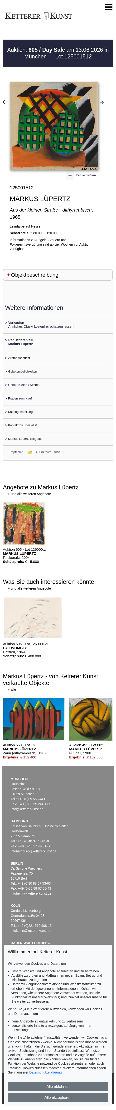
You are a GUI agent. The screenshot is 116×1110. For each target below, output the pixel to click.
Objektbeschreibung (34, 275)
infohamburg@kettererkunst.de (33, 851)
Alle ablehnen (58, 1086)
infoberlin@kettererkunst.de (31, 893)
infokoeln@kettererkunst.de (31, 931)
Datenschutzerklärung (45, 1072)
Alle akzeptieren (58, 1097)
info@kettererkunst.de (27, 809)
